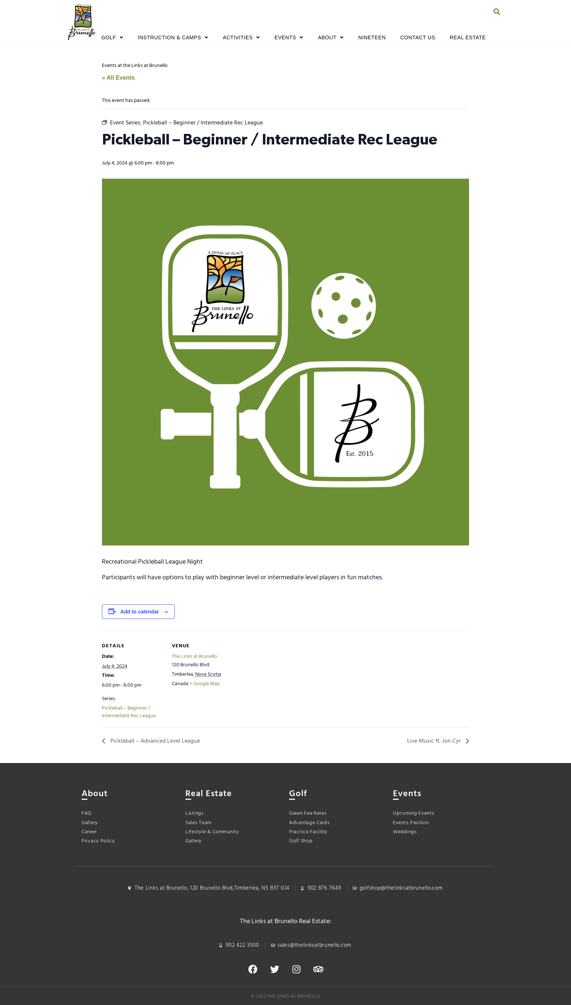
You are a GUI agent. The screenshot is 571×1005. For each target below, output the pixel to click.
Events (289, 37)
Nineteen (372, 37)
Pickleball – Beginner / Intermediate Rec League (129, 712)
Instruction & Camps (173, 37)
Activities (241, 37)
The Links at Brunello (194, 656)
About (331, 37)
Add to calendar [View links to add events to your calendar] (140, 612)
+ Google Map (204, 684)
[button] (497, 11)
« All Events (118, 78)
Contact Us (417, 37)
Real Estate (468, 37)
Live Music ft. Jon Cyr (434, 741)
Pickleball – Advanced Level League (154, 741)
